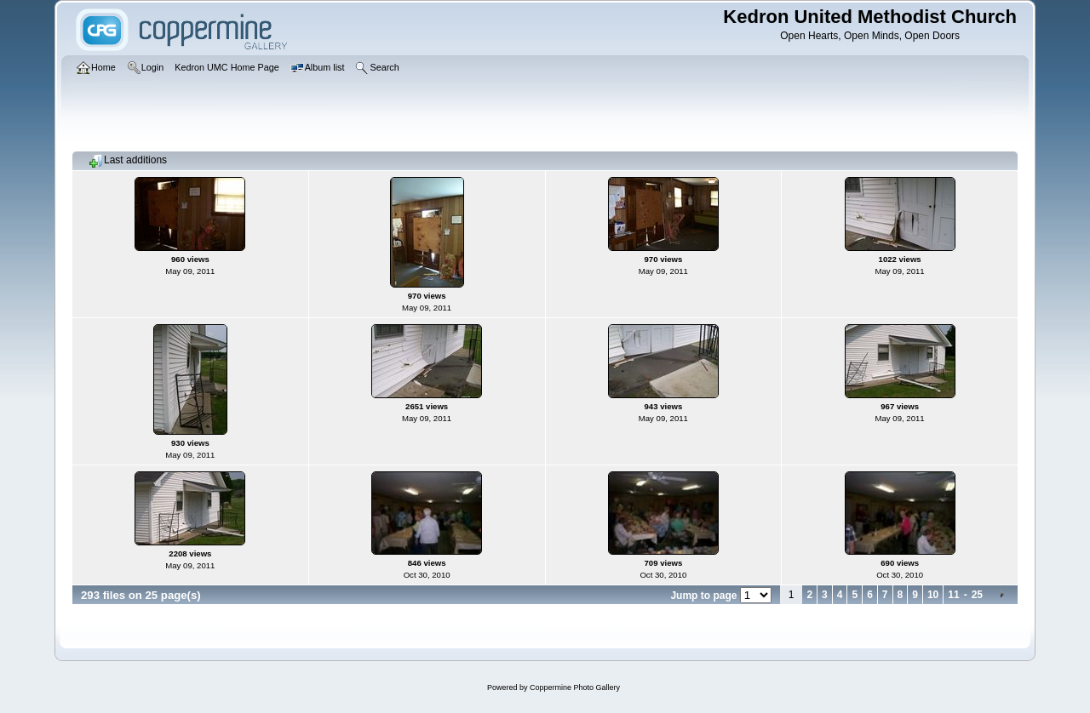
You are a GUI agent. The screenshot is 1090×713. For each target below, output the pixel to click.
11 (953, 595)
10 (932, 595)
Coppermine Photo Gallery (575, 687)
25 (977, 595)
